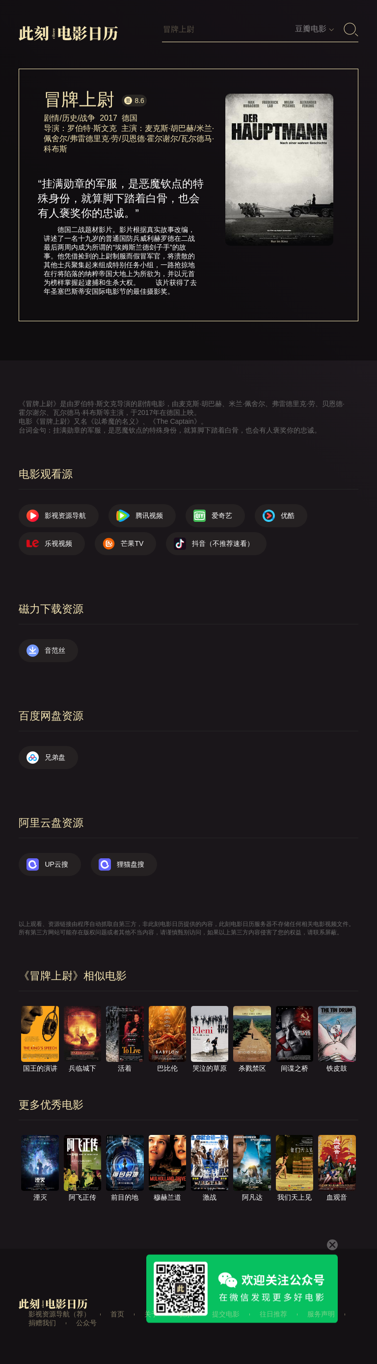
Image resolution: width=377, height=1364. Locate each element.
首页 (117, 1314)
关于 (151, 1314)
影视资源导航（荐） (59, 1314)
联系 (185, 1314)
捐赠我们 (42, 1323)
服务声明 (321, 1314)
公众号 (86, 1323)
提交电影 (226, 1314)
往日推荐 (273, 1314)
